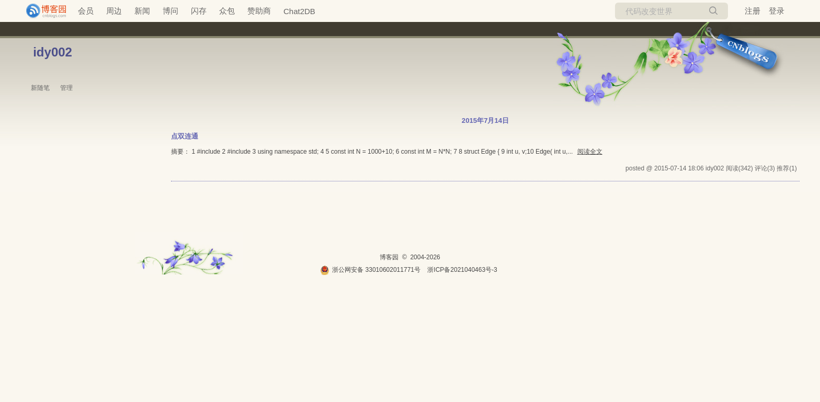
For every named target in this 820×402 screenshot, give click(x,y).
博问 (170, 10)
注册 (752, 10)
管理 (66, 87)
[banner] (42, 11)
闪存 (199, 10)
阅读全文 (589, 151)
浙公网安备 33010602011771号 (370, 269)
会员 (86, 10)
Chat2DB (299, 11)
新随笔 (40, 87)
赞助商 (259, 10)
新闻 (142, 10)
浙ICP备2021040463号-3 (462, 269)
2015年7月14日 (485, 120)
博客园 (389, 257)
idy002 (52, 52)
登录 (776, 10)
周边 (114, 10)
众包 (227, 10)
